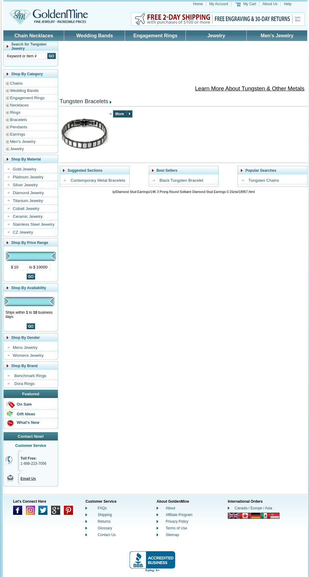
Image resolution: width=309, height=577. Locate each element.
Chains (16, 83)
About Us (269, 4)
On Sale (24, 404)
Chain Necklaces (33, 35)
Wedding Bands (94, 35)
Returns (104, 521)
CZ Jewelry (23, 232)
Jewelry (216, 35)
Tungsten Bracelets (84, 101)
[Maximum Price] (42, 267)
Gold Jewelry (24, 169)
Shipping (105, 515)
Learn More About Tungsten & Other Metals (249, 88)
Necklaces (19, 105)
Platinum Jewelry (28, 177)
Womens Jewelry (28, 355)
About (170, 508)
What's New (28, 422)
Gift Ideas (26, 414)
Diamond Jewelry (28, 193)
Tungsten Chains (263, 180)
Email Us (28, 479)
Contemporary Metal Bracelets (98, 180)
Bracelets (18, 119)
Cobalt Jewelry (26, 208)
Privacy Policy (177, 521)
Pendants (18, 127)
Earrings (17, 134)
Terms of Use (176, 528)
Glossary (105, 528)
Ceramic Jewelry (28, 216)
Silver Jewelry (25, 185)
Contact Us (107, 535)
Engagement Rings (156, 35)
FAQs (102, 508)
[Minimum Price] (20, 267)
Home (198, 4)
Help (287, 4)
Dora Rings (24, 383)
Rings (15, 112)
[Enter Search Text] (26, 56)
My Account (218, 4)
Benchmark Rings (30, 375)
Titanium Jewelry (28, 200)
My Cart (249, 4)
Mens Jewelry (25, 347)
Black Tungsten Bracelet (181, 180)
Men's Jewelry (277, 35)
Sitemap (172, 535)
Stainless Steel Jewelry (33, 224)
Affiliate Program (179, 515)
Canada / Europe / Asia (253, 508)
